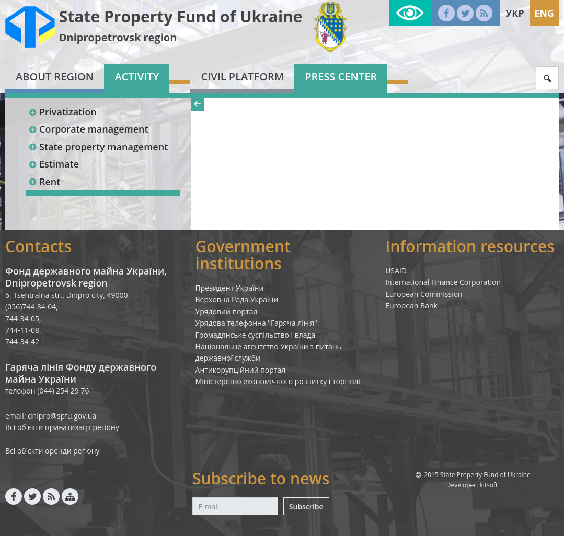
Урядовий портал (226, 311)
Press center (341, 76)
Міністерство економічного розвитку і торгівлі (277, 381)
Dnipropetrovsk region (118, 37)
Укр (514, 13)
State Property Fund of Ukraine (181, 16)
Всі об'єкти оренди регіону (52, 451)
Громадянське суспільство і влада (255, 335)
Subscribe (306, 506)
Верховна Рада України (237, 299)
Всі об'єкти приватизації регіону (62, 427)
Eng (544, 13)
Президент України (229, 288)
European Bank (411, 306)
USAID (396, 271)
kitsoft (488, 485)
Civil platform (242, 76)
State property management (98, 146)
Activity (136, 76)
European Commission (424, 294)
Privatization (62, 111)
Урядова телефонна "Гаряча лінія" (256, 323)
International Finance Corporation (443, 282)
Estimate (53, 164)
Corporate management (88, 129)
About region (55, 76)
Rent (44, 181)
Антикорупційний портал (240, 370)
